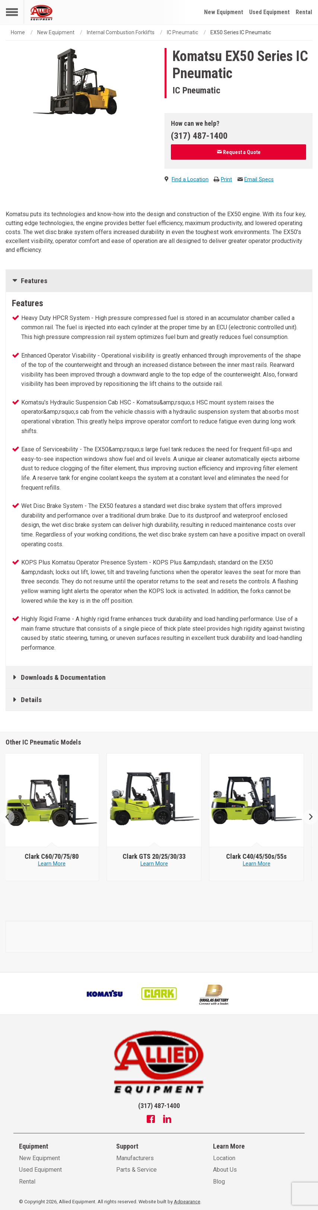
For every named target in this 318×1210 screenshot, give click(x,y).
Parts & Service (136, 1169)
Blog (219, 1181)
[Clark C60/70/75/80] (57, 856)
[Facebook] (150, 1120)
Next (307, 817)
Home (18, 32)
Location (224, 1158)
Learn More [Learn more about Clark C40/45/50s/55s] (262, 864)
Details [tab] (31, 699)
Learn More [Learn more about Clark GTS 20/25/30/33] (159, 864)
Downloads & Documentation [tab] (63, 677)
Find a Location (190, 179)
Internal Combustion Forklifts (121, 32)
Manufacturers (135, 1158)
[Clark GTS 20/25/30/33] (159, 856)
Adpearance (187, 1201)
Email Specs (259, 179)
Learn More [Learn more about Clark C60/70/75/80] (57, 864)
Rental (304, 12)
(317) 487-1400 (199, 136)
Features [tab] (34, 280)
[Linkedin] (167, 1120)
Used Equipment (269, 12)
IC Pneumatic (182, 32)
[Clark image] (57, 800)
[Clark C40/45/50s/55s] (261, 856)
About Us (225, 1169)
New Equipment (223, 12)
